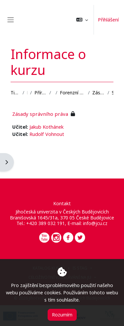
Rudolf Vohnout (46, 134)
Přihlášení (108, 19)
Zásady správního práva (98, 92)
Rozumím (62, 314)
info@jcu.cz (95, 223)
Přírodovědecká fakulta (40, 92)
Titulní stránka (15, 92)
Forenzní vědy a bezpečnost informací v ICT (73, 92)
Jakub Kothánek (46, 126)
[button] (82, 20)
